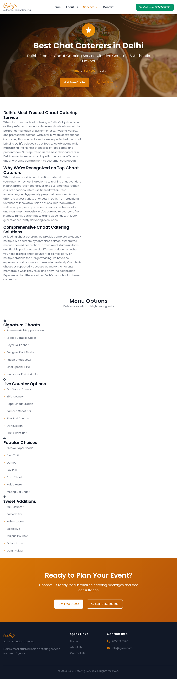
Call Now (105, 82)
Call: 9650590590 (105, 604)
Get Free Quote (74, 82)
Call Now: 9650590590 (154, 7)
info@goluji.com (122, 648)
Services (90, 7)
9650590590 (120, 641)
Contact (109, 7)
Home (57, 7)
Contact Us (77, 653)
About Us (72, 7)
